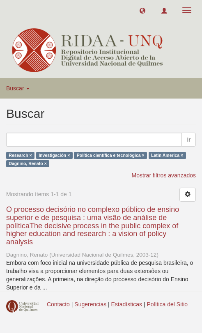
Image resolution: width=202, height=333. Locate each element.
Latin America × (167, 155)
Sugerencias (90, 304)
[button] (142, 10)
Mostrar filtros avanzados (164, 175)
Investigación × (54, 155)
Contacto (58, 304)
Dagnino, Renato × (27, 163)
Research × (20, 155)
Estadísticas (126, 304)
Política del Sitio (167, 304)
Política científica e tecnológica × (111, 155)
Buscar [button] (18, 88)
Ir (189, 139)
